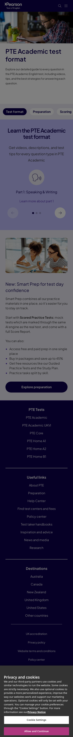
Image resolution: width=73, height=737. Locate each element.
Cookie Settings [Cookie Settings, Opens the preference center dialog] (36, 722)
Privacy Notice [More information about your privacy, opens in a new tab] (36, 714)
